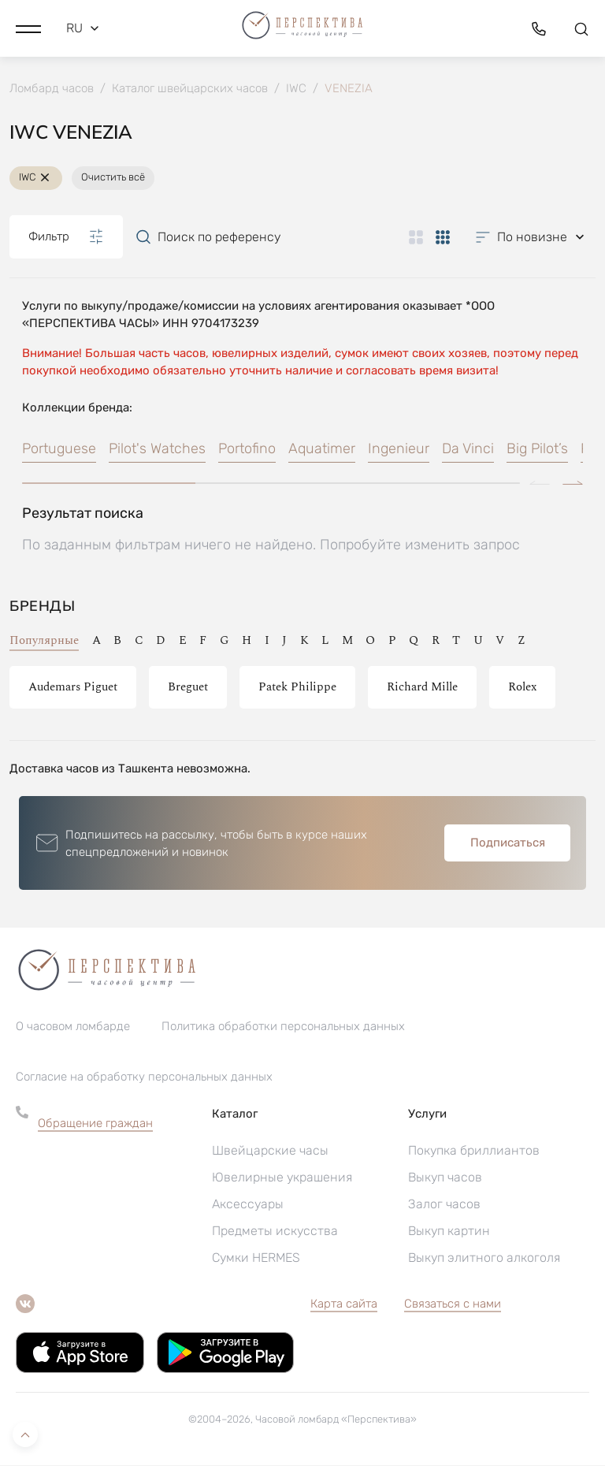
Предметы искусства (275, 1231)
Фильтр (66, 237)
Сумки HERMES (256, 1258)
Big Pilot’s (537, 449)
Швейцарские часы (270, 1151)
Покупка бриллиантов (474, 1151)
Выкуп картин (449, 1231)
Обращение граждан (95, 1124)
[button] (28, 27)
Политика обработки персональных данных (283, 1027)
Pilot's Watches (157, 449)
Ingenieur (398, 449)
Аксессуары (248, 1204)
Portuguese (59, 449)
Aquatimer (321, 449)
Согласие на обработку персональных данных (144, 1077)
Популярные (44, 641)
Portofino (247, 449)
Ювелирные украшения (282, 1177)
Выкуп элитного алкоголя (484, 1258)
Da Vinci (468, 449)
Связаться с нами (452, 1304)
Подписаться (507, 843)
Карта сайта (343, 1304)
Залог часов (444, 1204)
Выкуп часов (445, 1177)
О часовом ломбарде (73, 1027)
